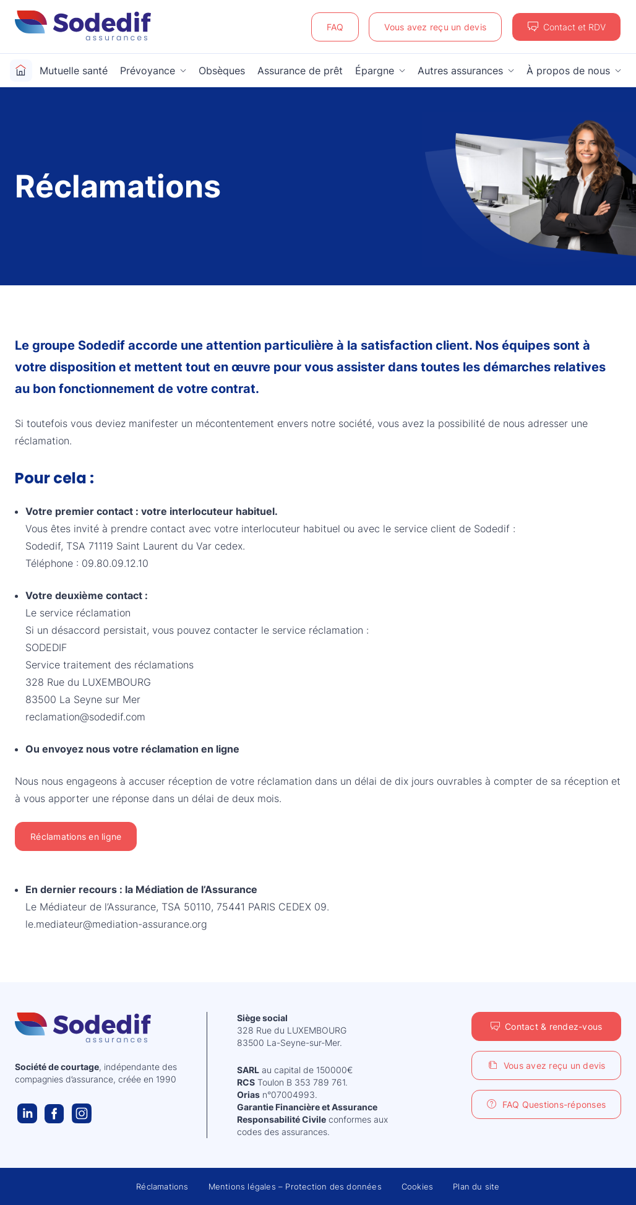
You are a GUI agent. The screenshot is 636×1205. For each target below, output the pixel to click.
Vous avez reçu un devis (435, 27)
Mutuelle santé (74, 70)
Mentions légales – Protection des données (295, 1186)
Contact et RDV (574, 27)
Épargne (374, 70)
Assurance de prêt (300, 70)
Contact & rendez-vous (553, 1026)
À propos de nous (568, 70)
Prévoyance (147, 70)
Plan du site (476, 1186)
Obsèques (222, 70)
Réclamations (162, 1186)
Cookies (417, 1186)
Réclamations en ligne (75, 836)
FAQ (335, 27)
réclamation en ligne (190, 749)
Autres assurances (460, 70)
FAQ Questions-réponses (554, 1104)
